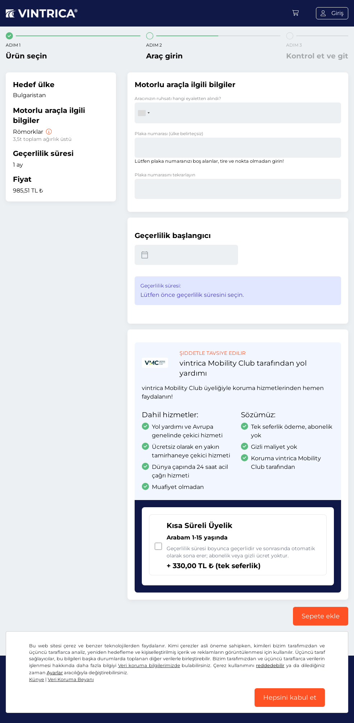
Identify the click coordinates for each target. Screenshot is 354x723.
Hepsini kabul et (289, 697)
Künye (36, 679)
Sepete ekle (321, 616)
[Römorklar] (48, 131)
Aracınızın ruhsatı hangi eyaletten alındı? (178, 98)
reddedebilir (270, 665)
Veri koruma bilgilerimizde (149, 665)
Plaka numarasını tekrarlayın (165, 174)
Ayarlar (55, 672)
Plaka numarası (169, 133)
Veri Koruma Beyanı (71, 679)
